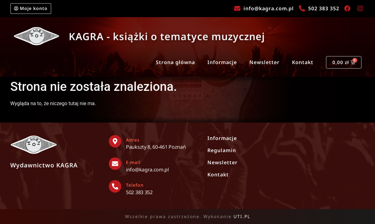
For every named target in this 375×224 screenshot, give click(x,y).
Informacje (219, 64)
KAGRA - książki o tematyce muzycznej (167, 37)
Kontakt (300, 64)
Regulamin (221, 150)
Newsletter (262, 64)
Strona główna (172, 64)
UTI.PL (242, 216)
